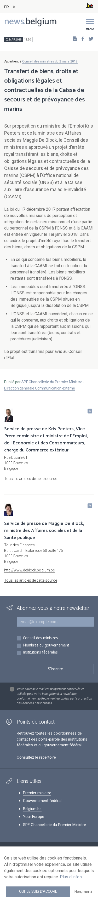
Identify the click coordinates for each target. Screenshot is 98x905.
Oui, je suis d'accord (38, 891)
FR (6, 7)
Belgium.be (32, 808)
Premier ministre (37, 793)
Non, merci (83, 892)
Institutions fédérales (40, 653)
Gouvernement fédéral (42, 800)
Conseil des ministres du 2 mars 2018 (50, 61)
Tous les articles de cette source (30, 479)
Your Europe (33, 816)
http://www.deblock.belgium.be (29, 570)
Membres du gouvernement (46, 646)
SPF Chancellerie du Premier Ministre (54, 824)
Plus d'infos (71, 876)
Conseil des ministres (40, 638)
